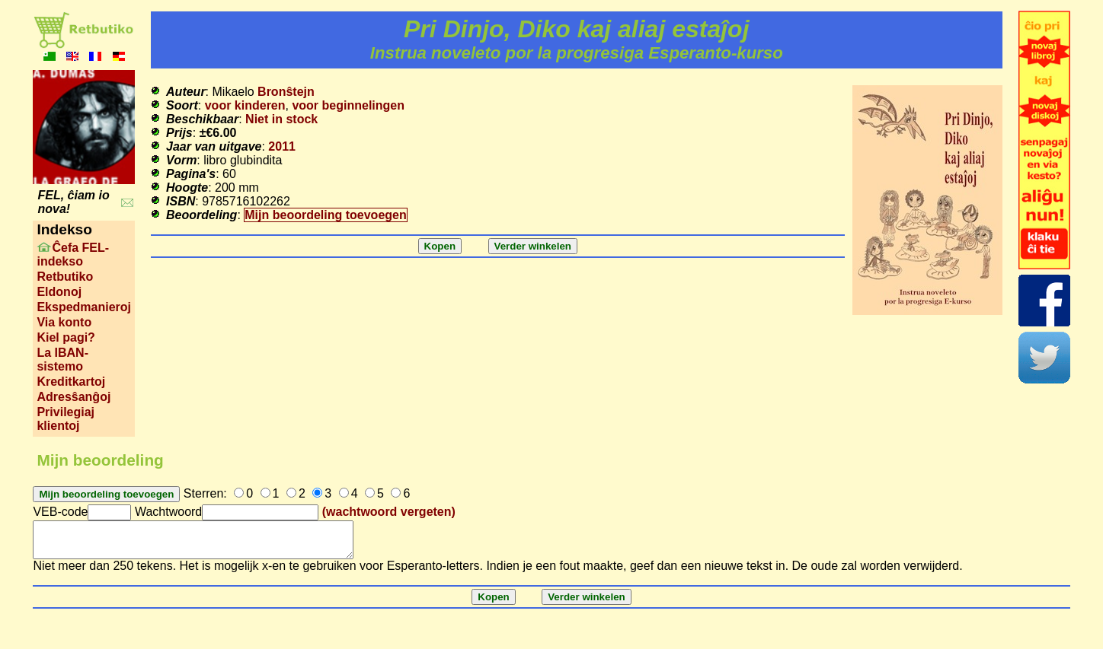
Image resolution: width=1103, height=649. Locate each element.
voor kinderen (245, 105)
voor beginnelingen (348, 105)
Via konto (64, 322)
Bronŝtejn (286, 91)
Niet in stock (281, 119)
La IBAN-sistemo (62, 359)
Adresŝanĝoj (73, 396)
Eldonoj (59, 291)
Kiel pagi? (65, 337)
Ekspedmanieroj (84, 307)
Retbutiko (65, 276)
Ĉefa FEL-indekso (73, 254)
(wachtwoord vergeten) (389, 511)
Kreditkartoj (71, 381)
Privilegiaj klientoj (65, 419)
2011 (282, 146)
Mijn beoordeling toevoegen (325, 214)
